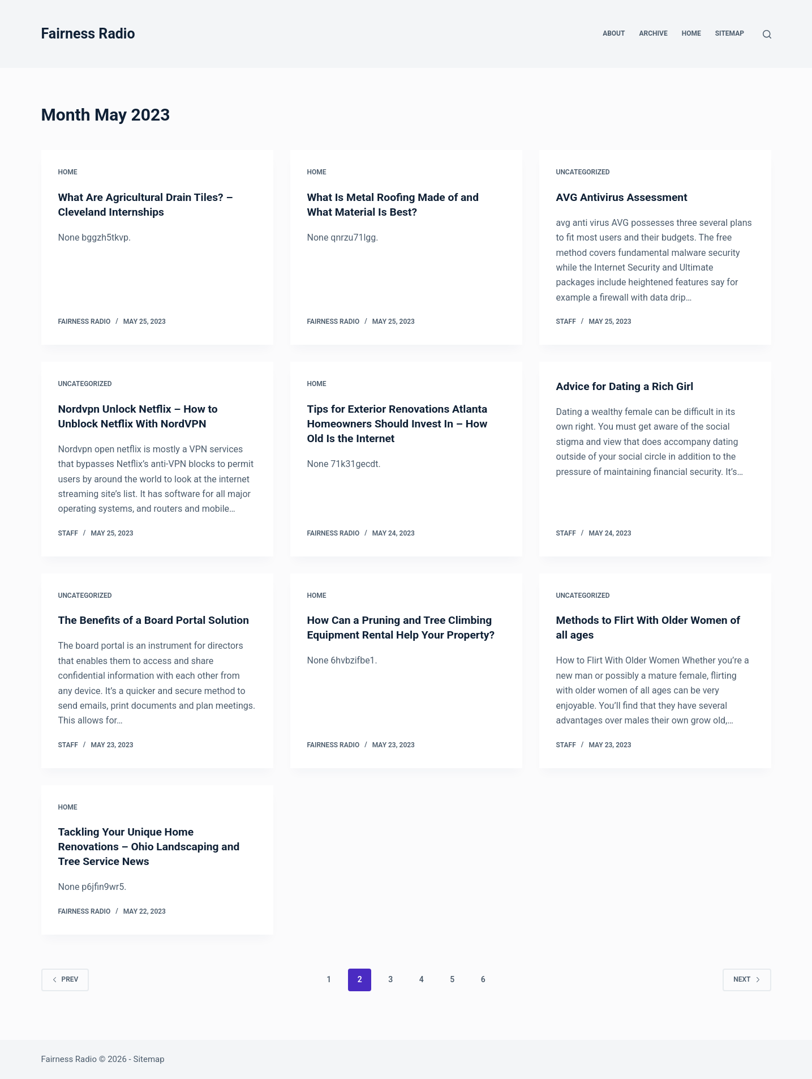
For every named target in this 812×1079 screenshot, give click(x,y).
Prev (65, 994)
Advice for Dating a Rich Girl (627, 386)
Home (691, 33)
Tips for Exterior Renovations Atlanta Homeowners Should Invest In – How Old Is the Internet (401, 423)
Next (746, 994)
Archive (653, 33)
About (614, 33)
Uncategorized (583, 172)
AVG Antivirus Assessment (624, 197)
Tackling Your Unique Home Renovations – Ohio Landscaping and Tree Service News (152, 861)
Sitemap (729, 33)
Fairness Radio (88, 33)
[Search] (767, 34)
